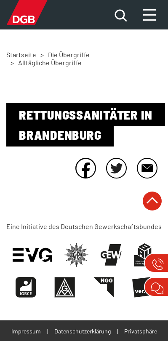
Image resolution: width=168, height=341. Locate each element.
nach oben (152, 201)
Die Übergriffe (69, 55)
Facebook (85, 167)
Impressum (26, 331)
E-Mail (146, 167)
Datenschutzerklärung (82, 331)
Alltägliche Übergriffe (50, 63)
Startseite (21, 55)
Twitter (116, 167)
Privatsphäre (140, 331)
